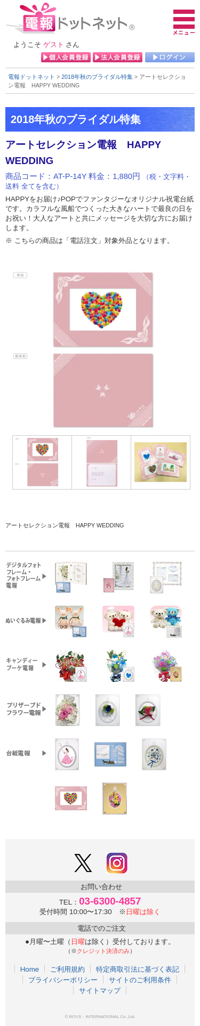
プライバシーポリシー (63, 979)
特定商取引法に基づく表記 (137, 969)
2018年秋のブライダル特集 (97, 77)
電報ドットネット (31, 77)
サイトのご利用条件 (140, 979)
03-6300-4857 (110, 901)
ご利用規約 (67, 969)
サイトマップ (100, 990)
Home (29, 969)
